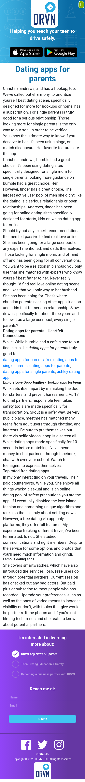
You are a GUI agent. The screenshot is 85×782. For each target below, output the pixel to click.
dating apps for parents (23, 359)
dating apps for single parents (29, 371)
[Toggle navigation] (81, 4)
